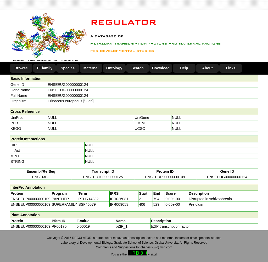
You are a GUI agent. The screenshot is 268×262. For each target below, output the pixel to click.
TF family (44, 68)
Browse (21, 68)
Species (68, 68)
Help (184, 68)
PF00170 (59, 226)
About (207, 68)
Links (231, 68)
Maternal (91, 68)
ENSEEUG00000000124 (68, 84)
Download (161, 68)
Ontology (114, 68)
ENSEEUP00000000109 (165, 177)
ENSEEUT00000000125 (103, 177)
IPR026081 (119, 199)
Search (137, 68)
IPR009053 (119, 204)
